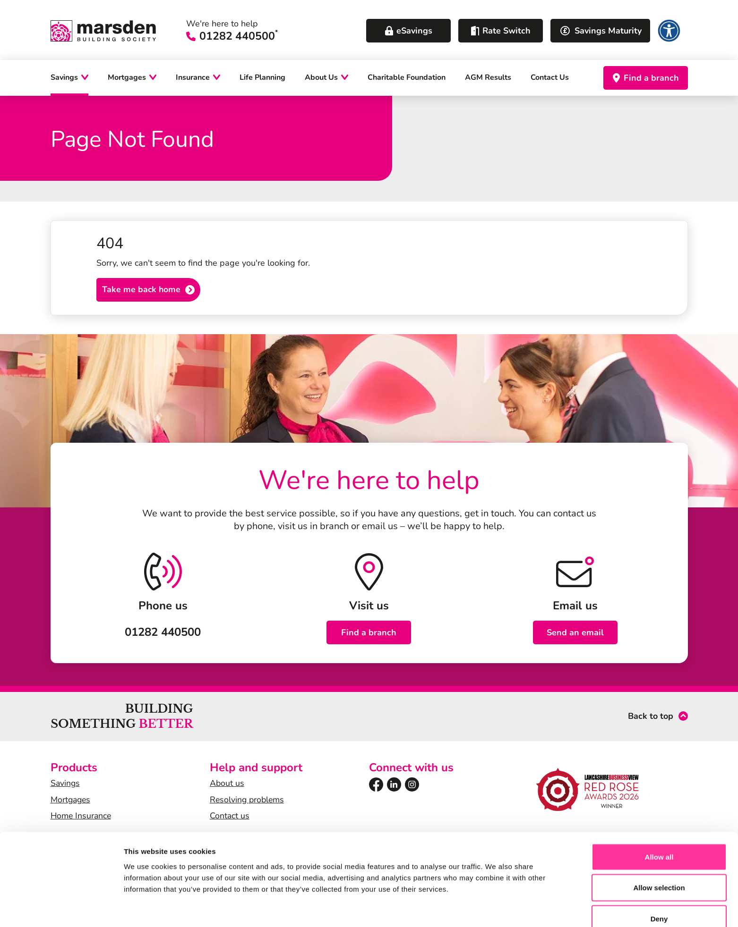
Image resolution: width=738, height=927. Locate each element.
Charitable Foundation (407, 78)
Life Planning (262, 78)
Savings (64, 78)
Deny (659, 872)
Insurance (193, 78)
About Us (321, 78)
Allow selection (659, 842)
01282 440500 (245, 36)
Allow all (659, 811)
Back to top (650, 717)
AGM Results (488, 78)
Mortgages (127, 78)
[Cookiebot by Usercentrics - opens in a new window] (61, 909)
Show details (496, 908)
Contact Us (550, 78)
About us (227, 784)
